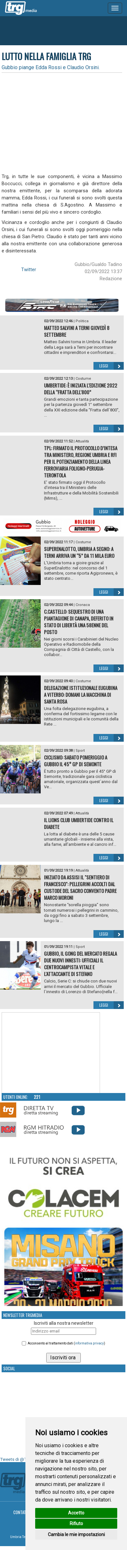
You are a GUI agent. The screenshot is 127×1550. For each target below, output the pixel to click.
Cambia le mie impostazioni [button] (76, 1534)
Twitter (28, 269)
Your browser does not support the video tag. (51, 1053)
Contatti (21, 1512)
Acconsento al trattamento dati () (66, 1343)
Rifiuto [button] (76, 1523)
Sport (80, 750)
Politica (82, 321)
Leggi (111, 366)
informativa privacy (89, 1343)
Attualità (82, 441)
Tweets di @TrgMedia (21, 1459)
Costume (83, 379)
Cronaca (83, 605)
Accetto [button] (76, 1512)
